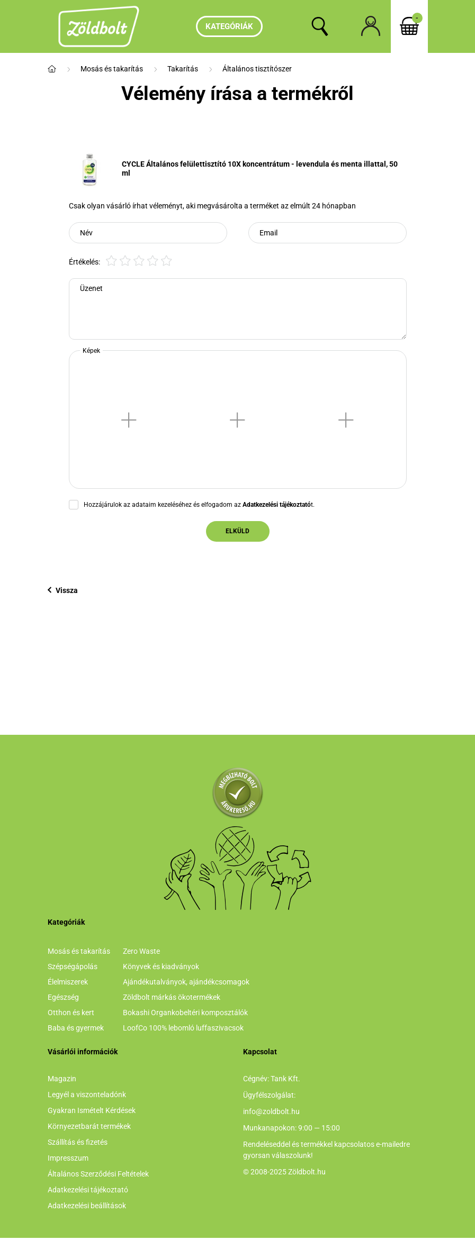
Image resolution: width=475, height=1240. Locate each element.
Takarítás (182, 69)
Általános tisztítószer (257, 69)
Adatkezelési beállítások (87, 1205)
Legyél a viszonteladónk (87, 1094)
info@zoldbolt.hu (271, 1111)
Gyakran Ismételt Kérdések (92, 1110)
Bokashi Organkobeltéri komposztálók (185, 1012)
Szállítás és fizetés (77, 1142)
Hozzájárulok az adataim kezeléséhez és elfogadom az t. (199, 504)
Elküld (237, 531)
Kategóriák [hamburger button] (229, 26)
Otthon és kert (71, 1012)
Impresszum (68, 1158)
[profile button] (370, 26)
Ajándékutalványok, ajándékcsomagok (186, 982)
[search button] (319, 26)
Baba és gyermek (76, 1028)
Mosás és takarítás (111, 69)
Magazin (62, 1078)
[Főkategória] (52, 69)
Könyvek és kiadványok (161, 966)
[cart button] (409, 26)
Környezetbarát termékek (89, 1126)
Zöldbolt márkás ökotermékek (171, 997)
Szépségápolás (72, 966)
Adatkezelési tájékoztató (88, 1190)
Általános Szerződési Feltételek (98, 1174)
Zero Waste (141, 951)
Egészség (63, 997)
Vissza (63, 590)
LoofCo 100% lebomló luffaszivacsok (183, 1028)
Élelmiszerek (68, 982)
